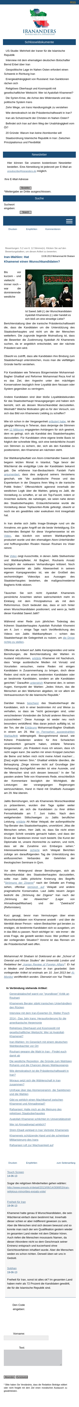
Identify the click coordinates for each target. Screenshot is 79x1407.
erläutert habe (57, 421)
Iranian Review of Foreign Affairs (43, 964)
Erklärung (31, 727)
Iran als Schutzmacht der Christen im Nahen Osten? (37, 118)
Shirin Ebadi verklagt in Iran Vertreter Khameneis (39, 1130)
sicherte (35, 850)
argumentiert (11, 474)
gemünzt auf (35, 887)
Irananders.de (39, 20)
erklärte (36, 658)
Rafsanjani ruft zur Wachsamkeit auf (31, 1145)
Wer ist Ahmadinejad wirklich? (27, 1124)
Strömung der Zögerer (19, 882)
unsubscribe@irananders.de (21, 171)
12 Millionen (16, 429)
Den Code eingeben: (18, 1307)
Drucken (12, 229)
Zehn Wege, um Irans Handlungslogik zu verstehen (37, 107)
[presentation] (36, 1319)
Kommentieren (53, 229)
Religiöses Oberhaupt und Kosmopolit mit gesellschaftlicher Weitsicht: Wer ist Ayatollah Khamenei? (36, 1032)
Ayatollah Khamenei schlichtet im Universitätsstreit (40, 1119)
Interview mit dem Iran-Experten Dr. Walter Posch (39, 1013)
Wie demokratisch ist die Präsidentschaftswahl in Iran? (39, 112)
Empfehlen (31, 229)
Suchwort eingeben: (9, 206)
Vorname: (19, 1333)
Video (7, 535)
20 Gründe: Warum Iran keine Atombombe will (34, 132)
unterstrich (36, 682)
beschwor (33, 703)
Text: (22, 1347)
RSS (73, 2)
